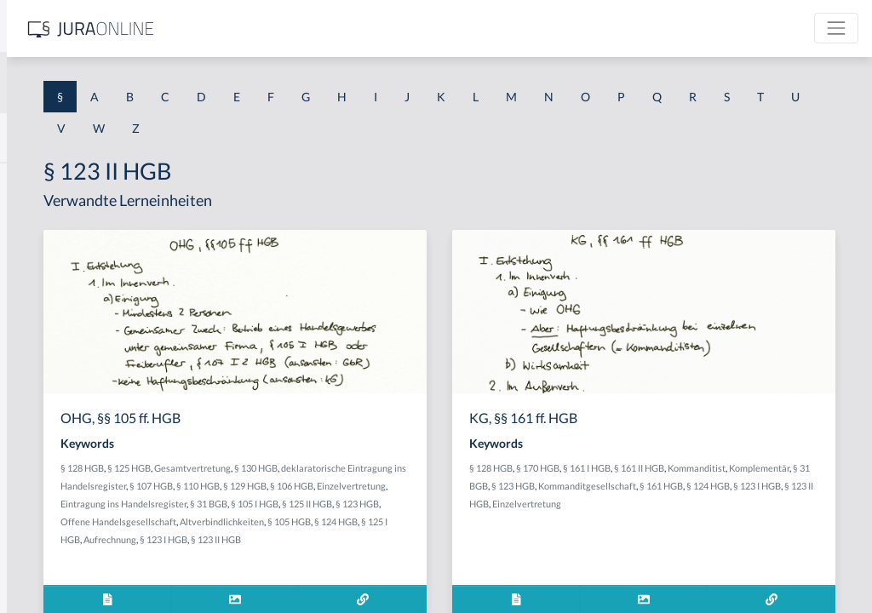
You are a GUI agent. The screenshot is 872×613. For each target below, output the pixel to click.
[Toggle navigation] (836, 28)
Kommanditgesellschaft (651, 503)
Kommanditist (631, 485)
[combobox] (136, 83)
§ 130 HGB (497, 467)
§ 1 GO (31, 257)
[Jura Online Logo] (357, 28)
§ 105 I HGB (496, 521)
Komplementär (693, 485)
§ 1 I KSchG (43, 525)
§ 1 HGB (35, 296)
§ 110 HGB (347, 503)
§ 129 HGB (394, 503)
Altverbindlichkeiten (344, 557)
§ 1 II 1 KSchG (50, 564)
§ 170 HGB (670, 467)
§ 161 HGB (725, 503)
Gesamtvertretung (434, 467)
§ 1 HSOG (39, 334)
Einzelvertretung (500, 503)
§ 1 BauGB (41, 219)
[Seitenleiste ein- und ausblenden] (245, 26)
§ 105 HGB (411, 557)
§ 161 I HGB (719, 467)
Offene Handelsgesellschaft (454, 539)
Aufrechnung (328, 575)
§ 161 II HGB (772, 467)
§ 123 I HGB (382, 575)
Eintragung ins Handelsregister (365, 521)
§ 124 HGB (458, 557)
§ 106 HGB (440, 503)
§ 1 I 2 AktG (44, 411)
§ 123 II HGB (435, 575)
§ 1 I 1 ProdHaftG (60, 372)
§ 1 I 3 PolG (43, 487)
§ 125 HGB (371, 467)
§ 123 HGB (371, 539)
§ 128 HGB (324, 467)
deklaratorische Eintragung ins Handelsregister (398, 485)
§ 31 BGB (450, 521)
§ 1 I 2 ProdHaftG (60, 449)
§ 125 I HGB (507, 557)
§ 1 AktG (36, 181)
